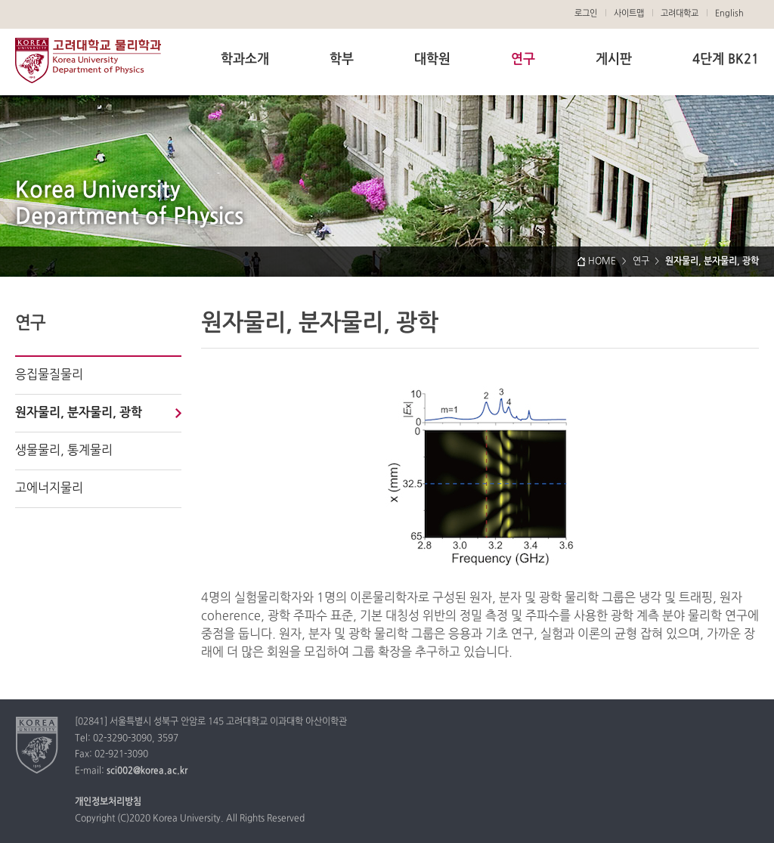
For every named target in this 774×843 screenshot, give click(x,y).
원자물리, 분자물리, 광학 (78, 413)
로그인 (585, 13)
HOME (602, 261)
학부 (342, 59)
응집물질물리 (49, 375)
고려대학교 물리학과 (88, 60)
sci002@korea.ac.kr (147, 771)
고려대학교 (679, 13)
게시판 (614, 59)
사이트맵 (629, 13)
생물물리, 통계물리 (64, 450)
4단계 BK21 (725, 59)
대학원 (432, 59)
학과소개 (245, 59)
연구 (523, 59)
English (729, 13)
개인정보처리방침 (108, 802)
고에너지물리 (49, 488)
